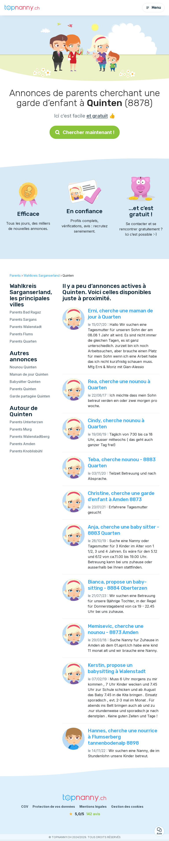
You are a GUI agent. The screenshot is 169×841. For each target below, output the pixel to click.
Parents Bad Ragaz (25, 312)
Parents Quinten (23, 389)
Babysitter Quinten (25, 381)
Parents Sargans (23, 319)
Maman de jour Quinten (29, 374)
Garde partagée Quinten (30, 396)
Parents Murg (21, 429)
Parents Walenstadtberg (30, 436)
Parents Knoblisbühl (26, 451)
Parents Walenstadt (26, 326)
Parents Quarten (23, 341)
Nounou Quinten (23, 367)
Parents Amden (22, 444)
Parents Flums (21, 334)
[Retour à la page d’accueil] (22, 8)
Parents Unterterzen (26, 422)
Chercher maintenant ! (84, 132)
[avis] (84, 814)
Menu (153, 8)
